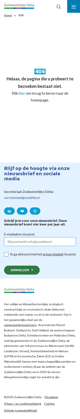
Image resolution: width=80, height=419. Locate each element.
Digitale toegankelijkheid (20, 410)
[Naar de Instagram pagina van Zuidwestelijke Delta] (35, 211)
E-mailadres (19, 234)
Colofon (49, 403)
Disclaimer (51, 397)
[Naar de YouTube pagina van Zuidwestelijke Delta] (22, 211)
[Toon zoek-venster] (58, 6)
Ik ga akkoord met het (43, 254)
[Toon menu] (73, 6)
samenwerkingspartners (20, 325)
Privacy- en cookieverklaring (22, 403)
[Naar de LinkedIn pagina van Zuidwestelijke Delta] (9, 211)
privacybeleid (53, 254)
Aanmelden (19, 270)
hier (22, 93)
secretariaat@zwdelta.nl (22, 197)
